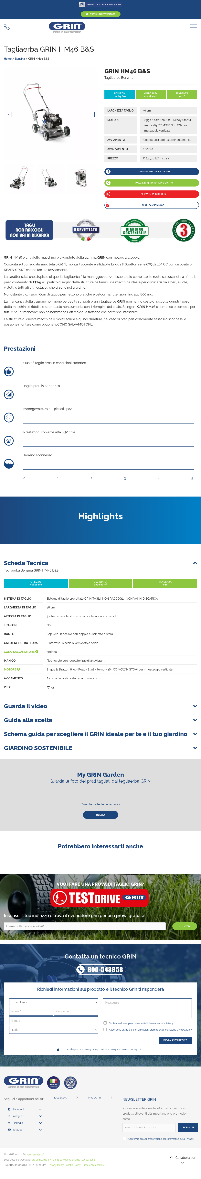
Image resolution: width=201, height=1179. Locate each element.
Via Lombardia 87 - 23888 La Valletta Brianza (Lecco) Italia (63, 1166)
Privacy (170, 1024)
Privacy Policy (91, 1056)
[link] (25, 1116)
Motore (12, 670)
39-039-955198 (36, 1161)
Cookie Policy (73, 1172)
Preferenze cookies (93, 1172)
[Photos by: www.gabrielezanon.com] (50, 115)
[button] (192, 28)
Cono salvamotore (21, 652)
